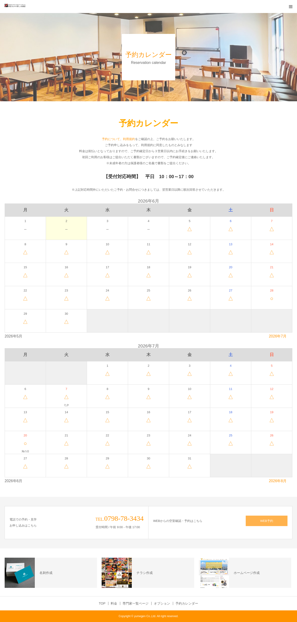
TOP (102, 603)
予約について (111, 139)
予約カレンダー (186, 603)
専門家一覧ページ (135, 603)
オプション (162, 603)
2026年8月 (278, 481)
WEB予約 (266, 521)
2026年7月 (278, 336)
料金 (114, 603)
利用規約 (129, 139)
